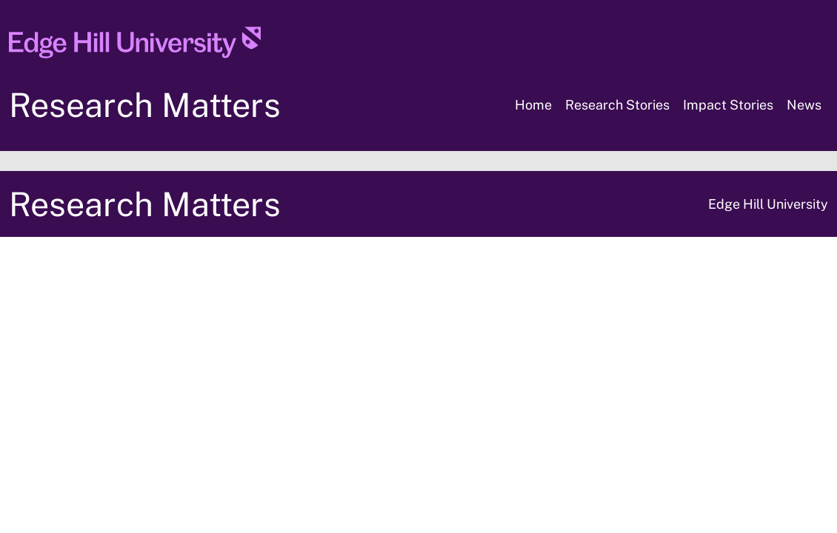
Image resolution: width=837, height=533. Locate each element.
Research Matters (145, 104)
